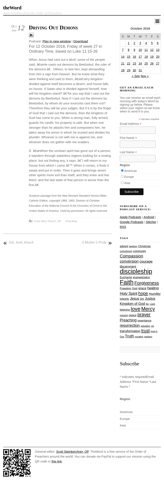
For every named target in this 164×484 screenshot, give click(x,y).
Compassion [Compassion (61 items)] (131, 256)
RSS (123, 227)
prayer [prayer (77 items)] (143, 314)
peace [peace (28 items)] (133, 315)
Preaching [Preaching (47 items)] (128, 320)
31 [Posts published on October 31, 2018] (140, 70)
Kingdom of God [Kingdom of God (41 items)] (132, 303)
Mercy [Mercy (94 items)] (148, 309)
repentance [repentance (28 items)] (144, 320)
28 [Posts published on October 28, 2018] (122, 70)
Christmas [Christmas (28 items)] (144, 246)
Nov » (145, 76)
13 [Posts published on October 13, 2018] (158, 50)
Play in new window (56, 41)
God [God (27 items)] (134, 288)
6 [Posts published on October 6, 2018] (158, 43)
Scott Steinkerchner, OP (72, 451)
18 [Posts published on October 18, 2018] (146, 56)
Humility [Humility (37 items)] (155, 293)
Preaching (71, 221)
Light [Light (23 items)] (152, 304)
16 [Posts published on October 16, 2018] (134, 56)
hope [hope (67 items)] (143, 293)
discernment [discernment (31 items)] (128, 266)
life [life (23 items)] (147, 304)
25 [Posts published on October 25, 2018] (146, 63)
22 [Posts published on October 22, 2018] (128, 63)
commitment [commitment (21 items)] (126, 251)
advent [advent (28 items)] (124, 246)
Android (149, 217)
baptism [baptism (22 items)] (133, 246)
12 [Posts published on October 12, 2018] (152, 50)
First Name (128, 138)
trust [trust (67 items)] (145, 330)
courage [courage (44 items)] (145, 261)
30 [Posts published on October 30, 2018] (134, 70)
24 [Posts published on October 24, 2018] (140, 63)
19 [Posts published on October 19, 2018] (152, 56)
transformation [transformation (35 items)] (130, 331)
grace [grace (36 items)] (142, 288)
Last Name (128, 152)
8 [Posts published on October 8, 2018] (128, 50)
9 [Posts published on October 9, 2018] (134, 50)
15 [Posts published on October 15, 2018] (128, 56)
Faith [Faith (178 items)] (126, 282)
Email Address (131, 124)
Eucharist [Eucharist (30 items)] (126, 277)
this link (56, 461)
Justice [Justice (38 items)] (150, 298)
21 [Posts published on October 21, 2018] (122, 63)
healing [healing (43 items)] (153, 288)
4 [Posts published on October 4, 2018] (146, 43)
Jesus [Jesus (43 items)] (134, 299)
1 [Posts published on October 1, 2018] (128, 43)
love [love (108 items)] (135, 309)
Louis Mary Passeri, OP (47, 221)
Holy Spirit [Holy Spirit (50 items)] (128, 293)
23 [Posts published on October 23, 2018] (134, 63)
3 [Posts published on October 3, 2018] (140, 43)
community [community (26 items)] (139, 251)
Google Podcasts (131, 222)
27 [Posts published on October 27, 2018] (158, 63)
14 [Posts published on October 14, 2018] (122, 56)
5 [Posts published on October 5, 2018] (152, 43)
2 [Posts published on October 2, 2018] (134, 43)
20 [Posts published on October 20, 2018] (158, 56)
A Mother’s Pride (97, 242)
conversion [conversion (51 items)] (129, 261)
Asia (127, 183)
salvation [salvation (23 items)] (145, 326)
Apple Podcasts (130, 217)
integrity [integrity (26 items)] (124, 298)
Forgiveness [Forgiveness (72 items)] (146, 282)
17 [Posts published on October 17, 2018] (140, 56)
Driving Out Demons (53, 27)
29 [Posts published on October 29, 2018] (128, 70)
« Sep (136, 76)
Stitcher (151, 222)
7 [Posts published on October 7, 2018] (123, 50)
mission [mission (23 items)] (124, 315)
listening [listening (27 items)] (125, 309)
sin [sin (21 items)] (152, 326)
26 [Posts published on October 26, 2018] (152, 63)
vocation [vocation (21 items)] (139, 336)
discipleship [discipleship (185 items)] (136, 271)
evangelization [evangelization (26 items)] (141, 277)
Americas (130, 171)
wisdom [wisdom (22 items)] (148, 336)
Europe (129, 177)
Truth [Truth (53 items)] (129, 336)
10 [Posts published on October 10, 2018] (140, 50)
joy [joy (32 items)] (142, 298)
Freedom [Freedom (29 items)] (125, 288)
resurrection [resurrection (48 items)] (130, 325)
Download (80, 41)
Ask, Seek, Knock (18, 242)
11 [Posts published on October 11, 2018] (146, 50)
